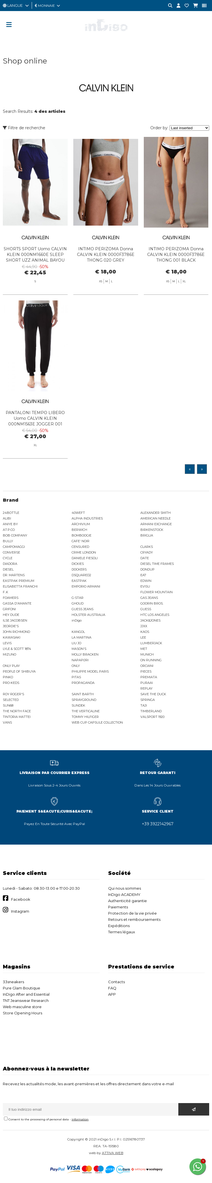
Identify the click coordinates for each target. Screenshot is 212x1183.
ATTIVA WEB (112, 1153)
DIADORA (10, 564)
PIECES (145, 671)
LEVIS (7, 643)
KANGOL (78, 632)
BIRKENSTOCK (151, 530)
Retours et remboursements (134, 919)
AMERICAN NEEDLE (155, 518)
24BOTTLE (11, 513)
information (80, 1119)
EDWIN (145, 581)
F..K (5, 592)
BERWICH (79, 530)
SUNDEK (78, 705)
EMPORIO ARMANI (86, 586)
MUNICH (147, 654)
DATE (144, 558)
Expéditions (119, 925)
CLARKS (146, 547)
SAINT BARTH (83, 694)
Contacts (116, 982)
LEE (143, 637)
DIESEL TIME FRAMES (157, 564)
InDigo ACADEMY (124, 894)
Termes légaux (121, 932)
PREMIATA (148, 677)
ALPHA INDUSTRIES (87, 518)
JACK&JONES (150, 620)
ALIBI (7, 518)
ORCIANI (146, 666)
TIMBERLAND (151, 711)
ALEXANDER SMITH (155, 513)
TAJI (143, 705)
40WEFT (78, 513)
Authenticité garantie (127, 900)
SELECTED (11, 700)
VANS (7, 722)
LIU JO (76, 643)
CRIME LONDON (84, 552)
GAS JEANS (149, 598)
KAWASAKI (11, 637)
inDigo (77, 620)
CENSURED (80, 547)
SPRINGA (147, 700)
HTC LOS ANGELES (154, 615)
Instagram (20, 911)
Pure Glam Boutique (21, 988)
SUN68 (8, 705)
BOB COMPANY (15, 535)
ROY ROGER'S (13, 694)
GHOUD (77, 603)
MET (143, 649)
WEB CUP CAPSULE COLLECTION (97, 722)
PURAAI (146, 683)
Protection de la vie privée (132, 913)
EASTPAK (79, 581)
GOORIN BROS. (151, 603)
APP (112, 994)
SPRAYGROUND (84, 700)
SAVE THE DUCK (153, 694)
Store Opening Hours (22, 1013)
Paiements (118, 907)
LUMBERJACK (151, 643)
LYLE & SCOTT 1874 (17, 649)
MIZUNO (9, 654)
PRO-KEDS (11, 683)
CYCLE (7, 558)
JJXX (143, 626)
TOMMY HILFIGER (85, 717)
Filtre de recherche (24, 127)
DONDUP (147, 569)
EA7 (143, 575)
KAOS (144, 632)
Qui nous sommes (124, 888)
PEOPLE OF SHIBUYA (19, 671)
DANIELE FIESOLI (85, 558)
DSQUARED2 (81, 575)
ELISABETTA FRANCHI (20, 586)
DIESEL (8, 569)
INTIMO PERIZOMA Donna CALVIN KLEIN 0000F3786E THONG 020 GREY (105, 254)
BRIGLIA (146, 535)
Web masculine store (22, 1006)
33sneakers (13, 982)
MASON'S (79, 649)
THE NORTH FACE (17, 711)
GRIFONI (9, 609)
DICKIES (78, 564)
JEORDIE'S (11, 626)
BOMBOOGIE (81, 535)
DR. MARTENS (14, 575)
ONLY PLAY (11, 666)
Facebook (20, 899)
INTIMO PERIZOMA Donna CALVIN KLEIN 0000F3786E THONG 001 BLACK (176, 254)
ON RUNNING (151, 660)
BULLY (8, 541)
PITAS (76, 677)
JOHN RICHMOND (16, 632)
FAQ (112, 988)
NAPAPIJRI (80, 660)
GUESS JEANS (82, 609)
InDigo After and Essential (26, 994)
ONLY (76, 666)
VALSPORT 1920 (152, 717)
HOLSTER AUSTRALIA (88, 615)
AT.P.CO (9, 530)
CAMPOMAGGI (14, 547)
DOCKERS (79, 569)
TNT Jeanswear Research (26, 1000)
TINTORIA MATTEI (17, 717)
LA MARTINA (81, 637)
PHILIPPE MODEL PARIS (90, 671)
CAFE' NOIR (80, 541)
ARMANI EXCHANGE (156, 524)
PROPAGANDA (83, 683)
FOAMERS (10, 598)
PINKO (8, 677)
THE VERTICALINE (86, 711)
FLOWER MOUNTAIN (156, 592)
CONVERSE (11, 552)
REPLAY (146, 688)
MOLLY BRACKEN (85, 654)
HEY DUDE (11, 615)
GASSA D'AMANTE (17, 603)
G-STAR (77, 598)
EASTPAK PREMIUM (18, 581)
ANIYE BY (10, 524)
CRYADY (146, 552)
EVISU (145, 586)
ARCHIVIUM (81, 524)
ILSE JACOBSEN (15, 620)
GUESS (145, 609)
